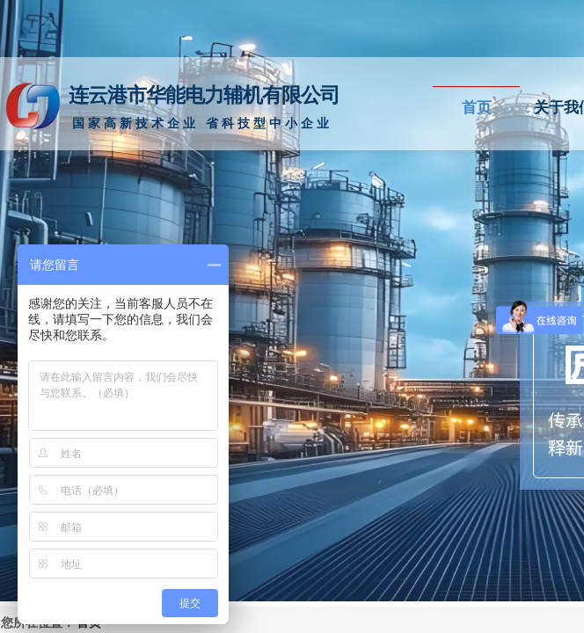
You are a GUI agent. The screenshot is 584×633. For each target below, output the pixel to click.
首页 (477, 107)
